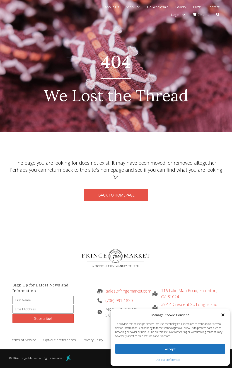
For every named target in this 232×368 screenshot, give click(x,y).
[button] (223, 315)
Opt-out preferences (167, 360)
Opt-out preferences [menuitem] (59, 340)
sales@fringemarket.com (128, 291)
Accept (170, 349)
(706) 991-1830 (119, 300)
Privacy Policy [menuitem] (93, 340)
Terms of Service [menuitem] (23, 340)
